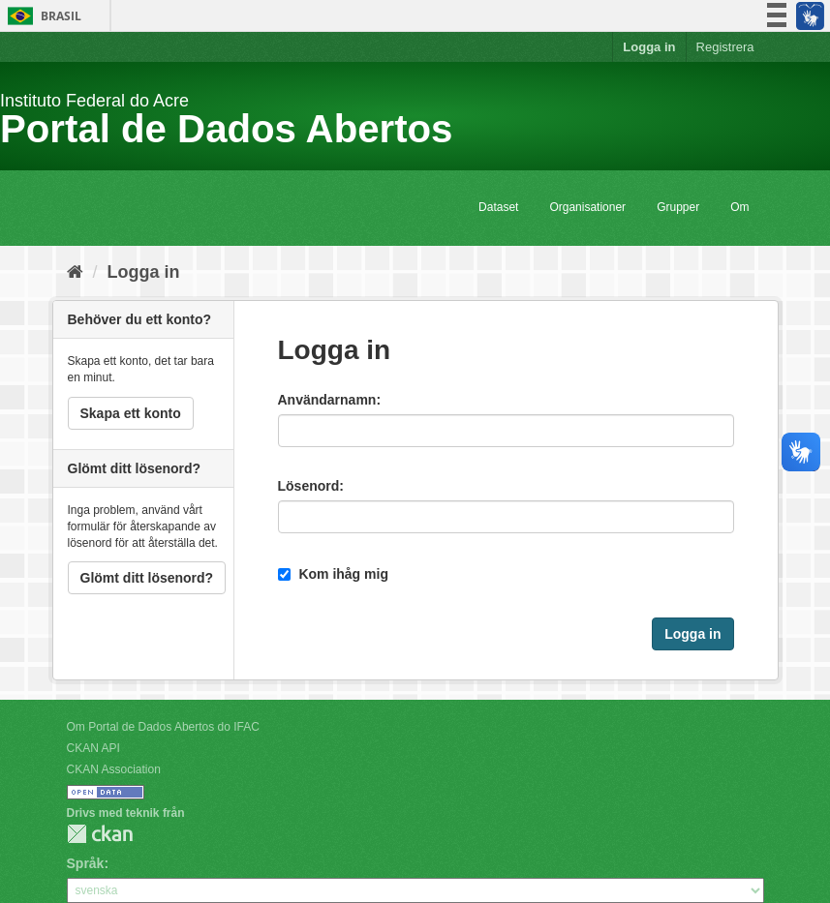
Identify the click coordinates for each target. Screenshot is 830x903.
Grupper (678, 207)
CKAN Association (114, 769)
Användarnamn (327, 399)
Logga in (649, 47)
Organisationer (587, 207)
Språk (86, 863)
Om (739, 207)
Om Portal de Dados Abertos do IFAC (163, 727)
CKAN (100, 834)
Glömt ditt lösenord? (147, 578)
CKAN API (93, 748)
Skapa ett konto (130, 413)
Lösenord (309, 486)
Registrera (725, 47)
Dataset (498, 207)
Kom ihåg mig (333, 574)
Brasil (41, 16)
